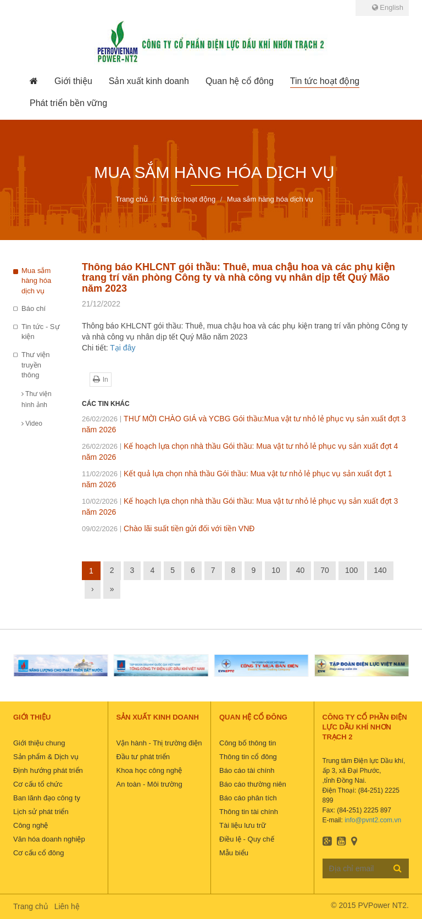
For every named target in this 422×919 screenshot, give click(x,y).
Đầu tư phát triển (143, 757)
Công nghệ (30, 825)
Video (31, 423)
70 (324, 570)
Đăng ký (397, 868)
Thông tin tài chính (248, 811)
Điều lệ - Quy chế (246, 839)
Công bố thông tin (247, 743)
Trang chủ (30, 906)
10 (275, 570)
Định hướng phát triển (48, 770)
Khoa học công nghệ (149, 770)
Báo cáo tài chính (246, 770)
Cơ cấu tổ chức (38, 784)
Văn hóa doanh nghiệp (49, 839)
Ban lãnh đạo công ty (46, 798)
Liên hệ (67, 906)
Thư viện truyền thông (35, 364)
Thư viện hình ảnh (36, 399)
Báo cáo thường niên (252, 784)
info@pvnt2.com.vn (373, 820)
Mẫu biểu (233, 853)
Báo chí (33, 308)
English (387, 7)
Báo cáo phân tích (248, 798)
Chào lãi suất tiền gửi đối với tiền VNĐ (168, 528)
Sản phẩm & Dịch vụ (46, 757)
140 (380, 570)
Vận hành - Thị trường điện (159, 743)
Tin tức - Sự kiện (40, 331)
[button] (73, 81)
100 (351, 570)
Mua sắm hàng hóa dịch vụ (36, 280)
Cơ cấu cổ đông (38, 853)
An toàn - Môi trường (149, 784)
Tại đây (122, 347)
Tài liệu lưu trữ (242, 825)
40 (300, 570)
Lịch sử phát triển (41, 811)
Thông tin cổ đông (248, 757)
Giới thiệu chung (39, 743)
